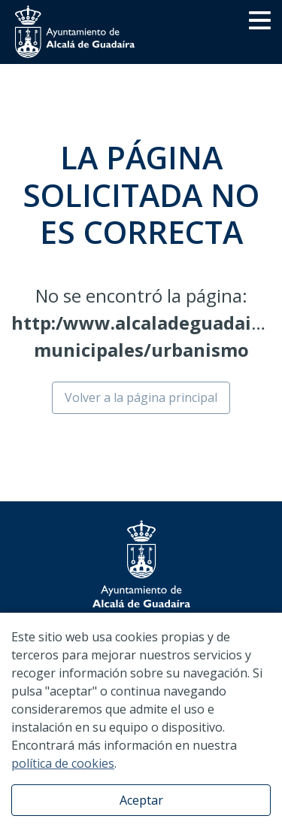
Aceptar (141, 800)
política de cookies (62, 763)
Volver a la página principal (141, 397)
